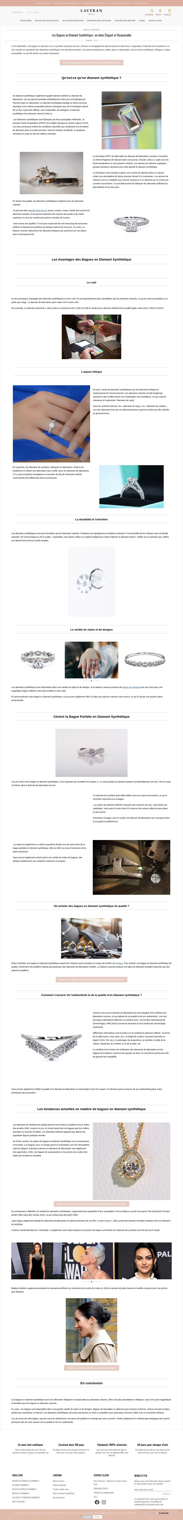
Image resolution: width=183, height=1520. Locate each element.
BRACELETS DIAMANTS (20, 1493)
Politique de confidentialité (104, 1492)
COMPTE (159, 14)
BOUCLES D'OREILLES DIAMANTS (24, 1489)
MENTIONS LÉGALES (101, 1488)
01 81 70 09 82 (33, 12)
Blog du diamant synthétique (63, 1493)
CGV (95, 1496)
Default (96, 40)
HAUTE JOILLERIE (18, 1501)
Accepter (87, 1517)
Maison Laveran (58, 1480)
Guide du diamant (59, 1484)
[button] (92, 62)
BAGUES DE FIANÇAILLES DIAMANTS (25, 1480)
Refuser (98, 1517)
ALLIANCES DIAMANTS (20, 1484)
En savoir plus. (164, 1513)
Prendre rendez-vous (60, 1489)
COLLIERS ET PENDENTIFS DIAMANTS (26, 1497)
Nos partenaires (59, 1497)
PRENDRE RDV (17, 12)
